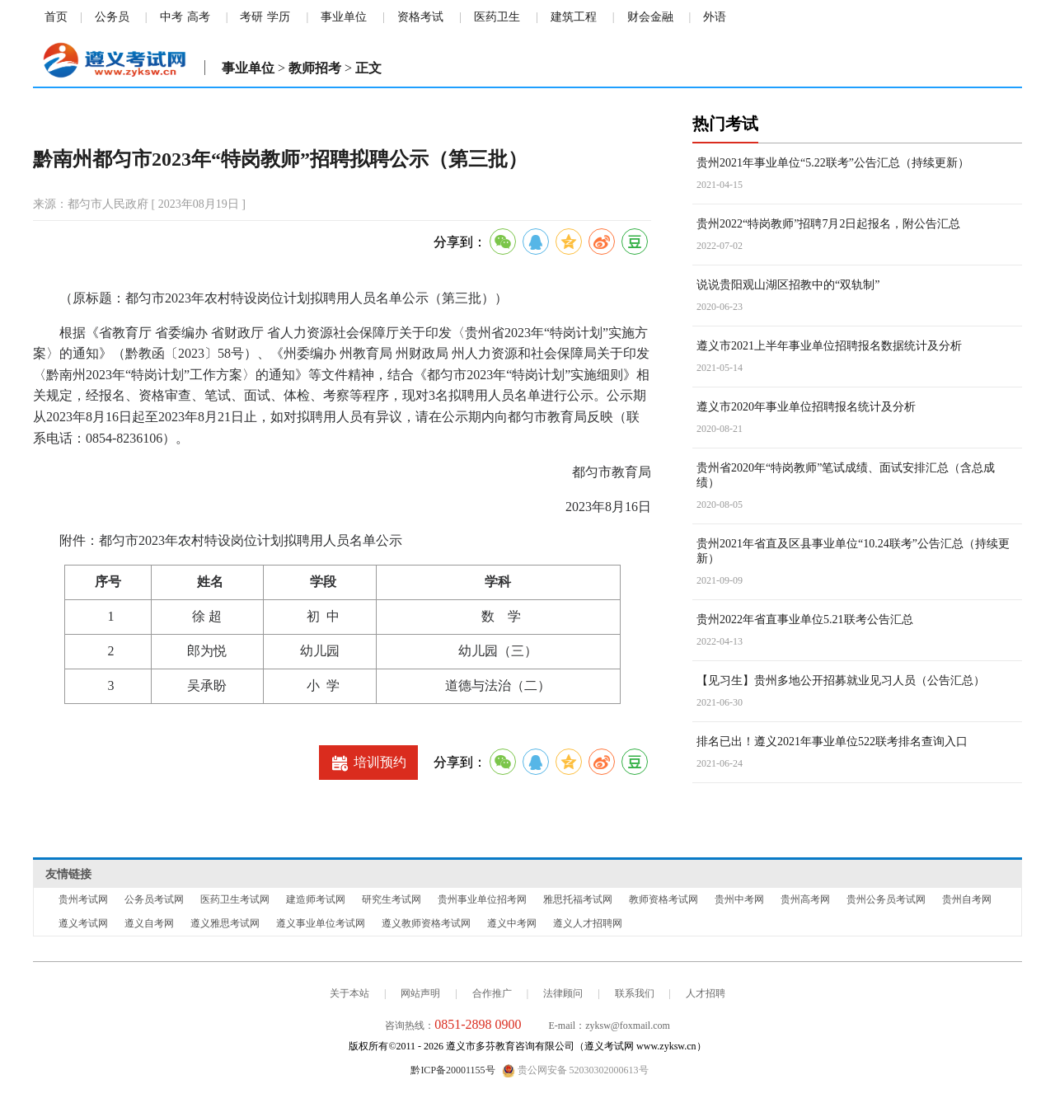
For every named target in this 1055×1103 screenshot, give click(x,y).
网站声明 (420, 993)
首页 (56, 17)
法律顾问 (563, 993)
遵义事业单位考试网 (320, 923)
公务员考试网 (154, 899)
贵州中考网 (739, 899)
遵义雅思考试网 (225, 923)
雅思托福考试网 (577, 899)
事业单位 (344, 17)
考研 (251, 17)
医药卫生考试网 (235, 899)
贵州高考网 (805, 899)
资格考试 (420, 17)
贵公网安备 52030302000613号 (575, 1070)
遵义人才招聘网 (587, 923)
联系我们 (634, 993)
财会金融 (650, 17)
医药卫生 (497, 17)
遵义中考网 (512, 923)
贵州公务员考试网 (886, 899)
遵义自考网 (149, 923)
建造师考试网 (315, 899)
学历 (278, 17)
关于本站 (349, 993)
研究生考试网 (391, 899)
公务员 (112, 17)
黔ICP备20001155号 (452, 1070)
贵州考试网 (83, 899)
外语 (714, 17)
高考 (198, 17)
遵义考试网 (83, 923)
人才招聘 (705, 993)
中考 (171, 17)
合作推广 (492, 993)
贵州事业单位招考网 (482, 899)
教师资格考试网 (663, 899)
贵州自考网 (967, 899)
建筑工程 (574, 17)
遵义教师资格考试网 (426, 923)
